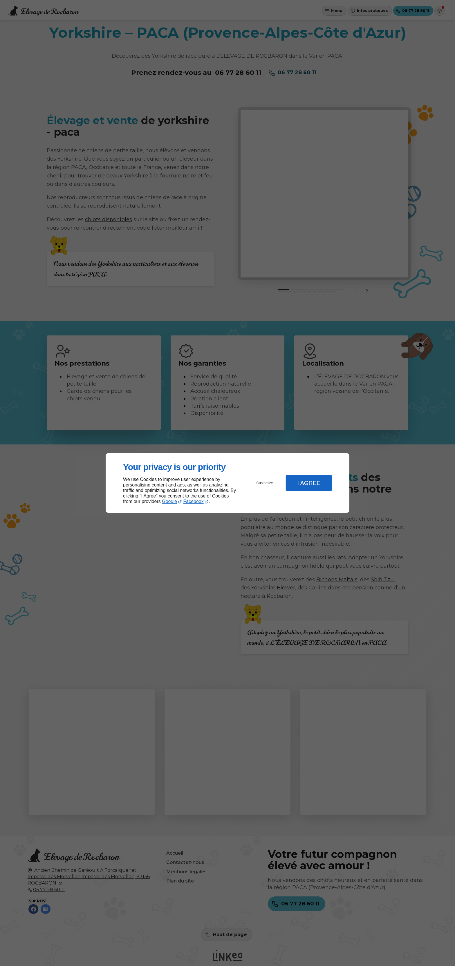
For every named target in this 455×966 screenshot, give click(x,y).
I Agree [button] (308, 483)
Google (169, 501)
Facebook (193, 501)
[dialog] (227, 483)
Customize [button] (265, 483)
